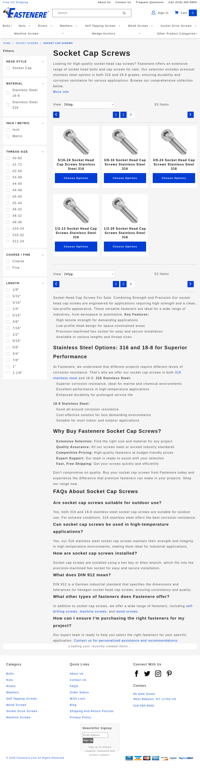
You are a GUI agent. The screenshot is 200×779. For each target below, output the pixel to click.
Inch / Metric (18, 123)
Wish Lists (77, 698)
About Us (104, 2)
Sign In (160, 12)
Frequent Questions (150, 2)
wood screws (127, 611)
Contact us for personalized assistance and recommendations (125, 640)
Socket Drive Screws (178, 25)
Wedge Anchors (116, 33)
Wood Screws (140, 25)
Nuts (24, 25)
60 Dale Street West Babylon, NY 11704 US (154, 696)
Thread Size (17, 151)
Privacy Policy (80, 717)
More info (61, 91)
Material (14, 83)
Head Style (16, 61)
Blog (73, 704)
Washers (68, 25)
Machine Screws (39, 33)
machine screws (93, 611)
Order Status (79, 692)
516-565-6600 (143, 705)
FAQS (74, 686)
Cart (185, 13)
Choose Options (76, 178)
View (57, 104)
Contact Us (123, 2)
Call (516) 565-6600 (183, 2)
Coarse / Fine (18, 254)
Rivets (45, 25)
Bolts (7, 25)
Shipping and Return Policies (92, 711)
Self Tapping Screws (102, 25)
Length (12, 283)
